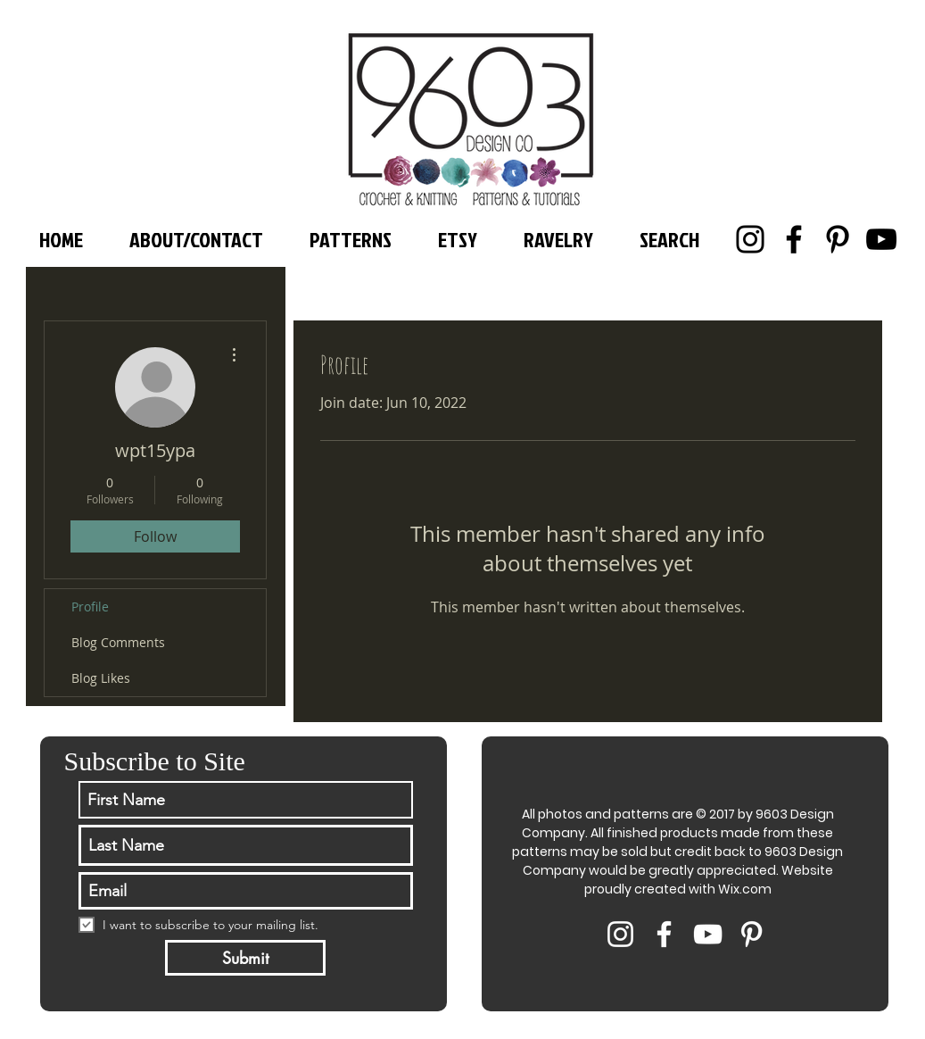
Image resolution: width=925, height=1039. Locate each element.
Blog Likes (100, 677)
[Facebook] (794, 239)
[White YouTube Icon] (707, 934)
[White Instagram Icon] (620, 934)
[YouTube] (881, 239)
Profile (90, 606)
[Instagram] (750, 239)
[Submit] (245, 958)
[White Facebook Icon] (664, 934)
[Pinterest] (837, 239)
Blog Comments (118, 642)
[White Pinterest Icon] (751, 934)
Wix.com (745, 889)
